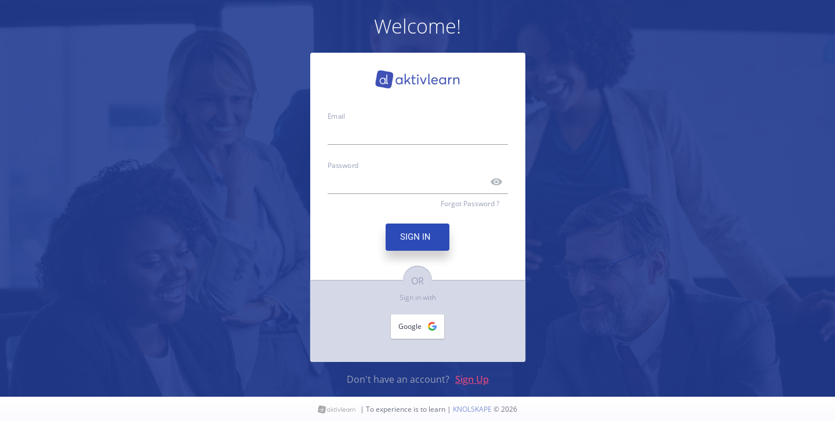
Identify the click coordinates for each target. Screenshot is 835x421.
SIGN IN (417, 237)
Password (343, 164)
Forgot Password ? (470, 203)
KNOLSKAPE (473, 409)
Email (336, 115)
